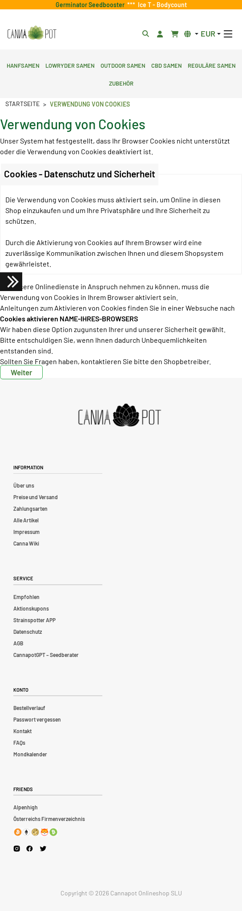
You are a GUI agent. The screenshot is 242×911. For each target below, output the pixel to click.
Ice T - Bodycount (161, 4)
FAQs (19, 742)
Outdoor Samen (123, 65)
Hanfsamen (23, 65)
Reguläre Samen (212, 65)
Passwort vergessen (37, 719)
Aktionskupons (31, 608)
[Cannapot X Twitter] (43, 848)
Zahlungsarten (30, 508)
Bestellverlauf (29, 707)
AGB (18, 643)
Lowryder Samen (70, 65)
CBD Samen (166, 65)
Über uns (23, 485)
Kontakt (22, 731)
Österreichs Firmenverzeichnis (49, 818)
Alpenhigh (25, 807)
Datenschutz (27, 631)
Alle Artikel (26, 520)
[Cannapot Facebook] (29, 848)
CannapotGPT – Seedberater (46, 654)
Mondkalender (30, 754)
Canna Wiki (26, 543)
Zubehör (121, 82)
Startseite (22, 103)
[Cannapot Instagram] (16, 848)
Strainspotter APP (34, 620)
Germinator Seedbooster (91, 4)
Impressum (26, 531)
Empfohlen (26, 596)
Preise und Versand (35, 497)
